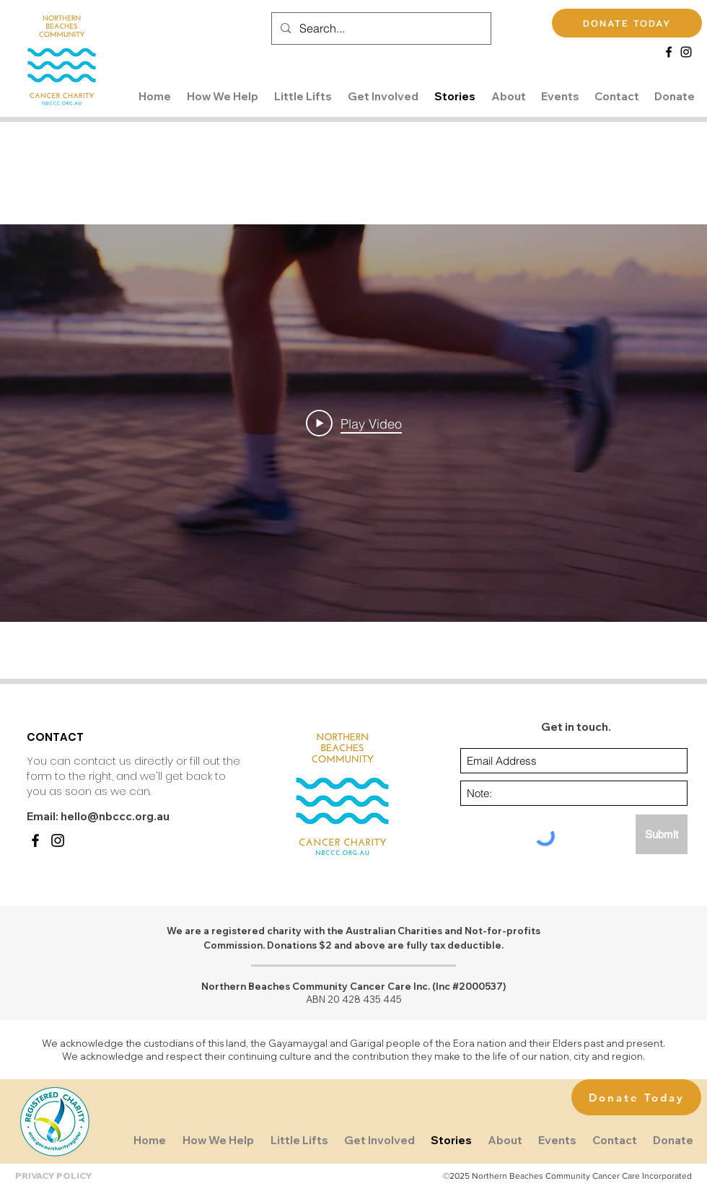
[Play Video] (354, 423)
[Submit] (662, 834)
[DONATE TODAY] (627, 23)
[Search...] (379, 28)
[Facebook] (669, 52)
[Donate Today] (636, 1097)
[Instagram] (686, 52)
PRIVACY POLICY (53, 1175)
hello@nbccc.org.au (115, 816)
